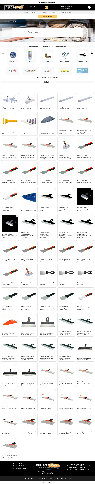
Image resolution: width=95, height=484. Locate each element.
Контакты (68, 478)
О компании (43, 478)
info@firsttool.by (34, 6)
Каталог (34, 478)
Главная (26, 478)
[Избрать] (17, 95)
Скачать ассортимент (47, 16)
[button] (3, 60)
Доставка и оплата (56, 478)
